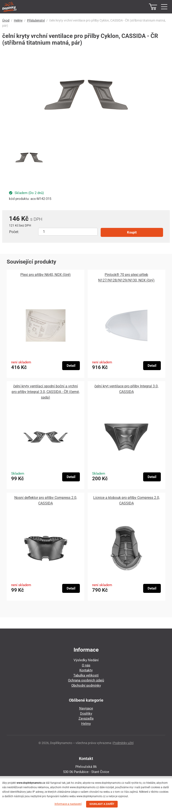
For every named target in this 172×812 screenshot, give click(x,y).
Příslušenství (36, 20)
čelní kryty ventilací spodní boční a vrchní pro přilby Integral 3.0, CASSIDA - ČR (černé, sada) (45, 391)
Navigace (86, 708)
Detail (71, 366)
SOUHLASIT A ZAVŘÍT (101, 804)
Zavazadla (86, 718)
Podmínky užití (123, 743)
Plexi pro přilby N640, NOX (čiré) (45, 275)
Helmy (18, 20)
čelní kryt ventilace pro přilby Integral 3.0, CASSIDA (126, 389)
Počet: (14, 232)
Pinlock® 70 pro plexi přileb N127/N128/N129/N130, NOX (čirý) (126, 277)
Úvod (5, 20)
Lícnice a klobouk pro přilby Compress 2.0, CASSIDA (126, 500)
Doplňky (86, 714)
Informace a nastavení (68, 803)
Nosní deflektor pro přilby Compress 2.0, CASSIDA (45, 500)
